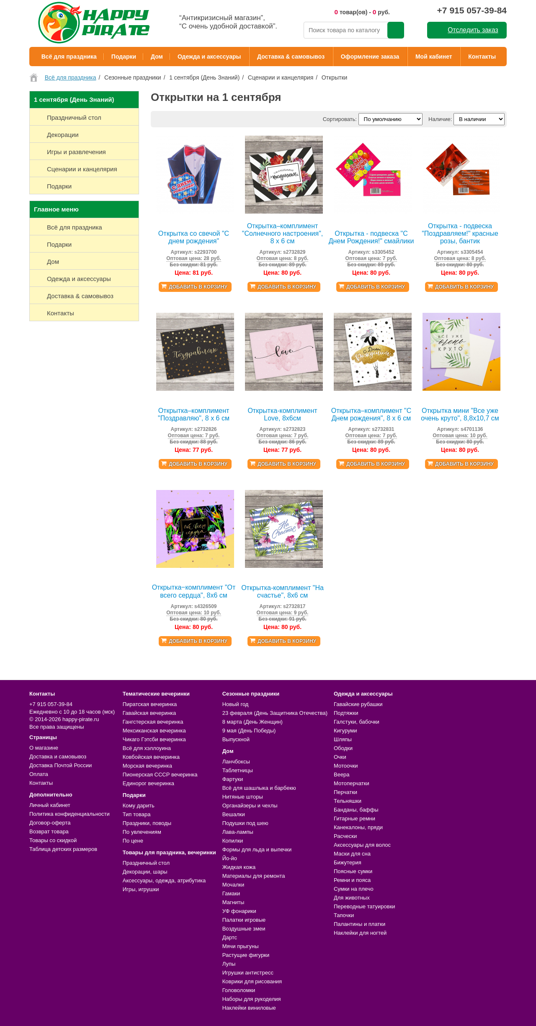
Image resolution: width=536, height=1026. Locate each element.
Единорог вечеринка (148, 783)
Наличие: (440, 119)
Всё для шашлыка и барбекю (259, 788)
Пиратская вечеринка (150, 704)
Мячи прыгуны (240, 946)
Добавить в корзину (198, 287)
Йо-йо (229, 858)
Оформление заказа (370, 56)
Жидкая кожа (239, 867)
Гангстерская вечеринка (153, 722)
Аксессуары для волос (362, 845)
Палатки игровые (244, 920)
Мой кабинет (433, 56)
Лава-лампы (237, 832)
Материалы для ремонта (253, 876)
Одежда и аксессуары (209, 56)
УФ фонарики (239, 911)
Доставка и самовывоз (57, 756)
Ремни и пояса (352, 880)
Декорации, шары (145, 872)
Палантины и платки (359, 924)
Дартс (229, 937)
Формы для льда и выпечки (257, 849)
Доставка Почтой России (60, 765)
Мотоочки (346, 766)
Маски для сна (352, 854)
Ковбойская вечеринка (151, 757)
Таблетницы (237, 770)
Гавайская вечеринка (149, 713)
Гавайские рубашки (358, 704)
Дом (157, 56)
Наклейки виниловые (249, 1008)
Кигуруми (345, 730)
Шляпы (343, 739)
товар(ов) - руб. (362, 11)
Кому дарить (139, 805)
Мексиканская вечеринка (154, 730)
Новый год (235, 704)
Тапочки (344, 915)
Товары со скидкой (53, 840)
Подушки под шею (245, 823)
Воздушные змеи (243, 928)
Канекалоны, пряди (358, 827)
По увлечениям (142, 832)
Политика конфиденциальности (69, 814)
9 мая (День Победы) (249, 730)
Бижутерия (347, 862)
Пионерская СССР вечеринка (160, 774)
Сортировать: (340, 119)
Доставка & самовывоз (291, 56)
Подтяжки (346, 713)
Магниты (233, 902)
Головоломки (238, 990)
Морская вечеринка (147, 766)
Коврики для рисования (252, 981)
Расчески (345, 836)
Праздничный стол (146, 863)
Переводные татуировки (364, 906)
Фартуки (232, 779)
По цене (133, 841)
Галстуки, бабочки (356, 722)
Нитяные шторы (242, 797)
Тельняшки (347, 801)
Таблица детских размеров (63, 849)
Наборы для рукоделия (251, 999)
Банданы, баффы (356, 810)
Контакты (482, 56)
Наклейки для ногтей (360, 933)
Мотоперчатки (351, 783)
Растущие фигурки (246, 955)
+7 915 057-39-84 (472, 10)
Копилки (232, 841)
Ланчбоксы (236, 761)
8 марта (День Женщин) (252, 722)
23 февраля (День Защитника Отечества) (274, 713)
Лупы (229, 964)
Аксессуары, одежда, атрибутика (164, 880)
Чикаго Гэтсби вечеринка (154, 739)
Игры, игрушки (141, 889)
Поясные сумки (353, 871)
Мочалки (233, 885)
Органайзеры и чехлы (250, 805)
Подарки (123, 56)
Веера (342, 774)
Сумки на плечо (354, 889)
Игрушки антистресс (247, 972)
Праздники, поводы (147, 823)
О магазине (43, 748)
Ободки (343, 748)
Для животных (352, 898)
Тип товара (137, 814)
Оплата (38, 774)
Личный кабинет (49, 805)
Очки (340, 757)
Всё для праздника (69, 56)
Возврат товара (49, 831)
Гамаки (231, 893)
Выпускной (236, 739)
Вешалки (233, 814)
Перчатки (345, 792)
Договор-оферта (50, 823)
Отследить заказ (473, 30)
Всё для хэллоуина (147, 748)
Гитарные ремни (354, 818)
